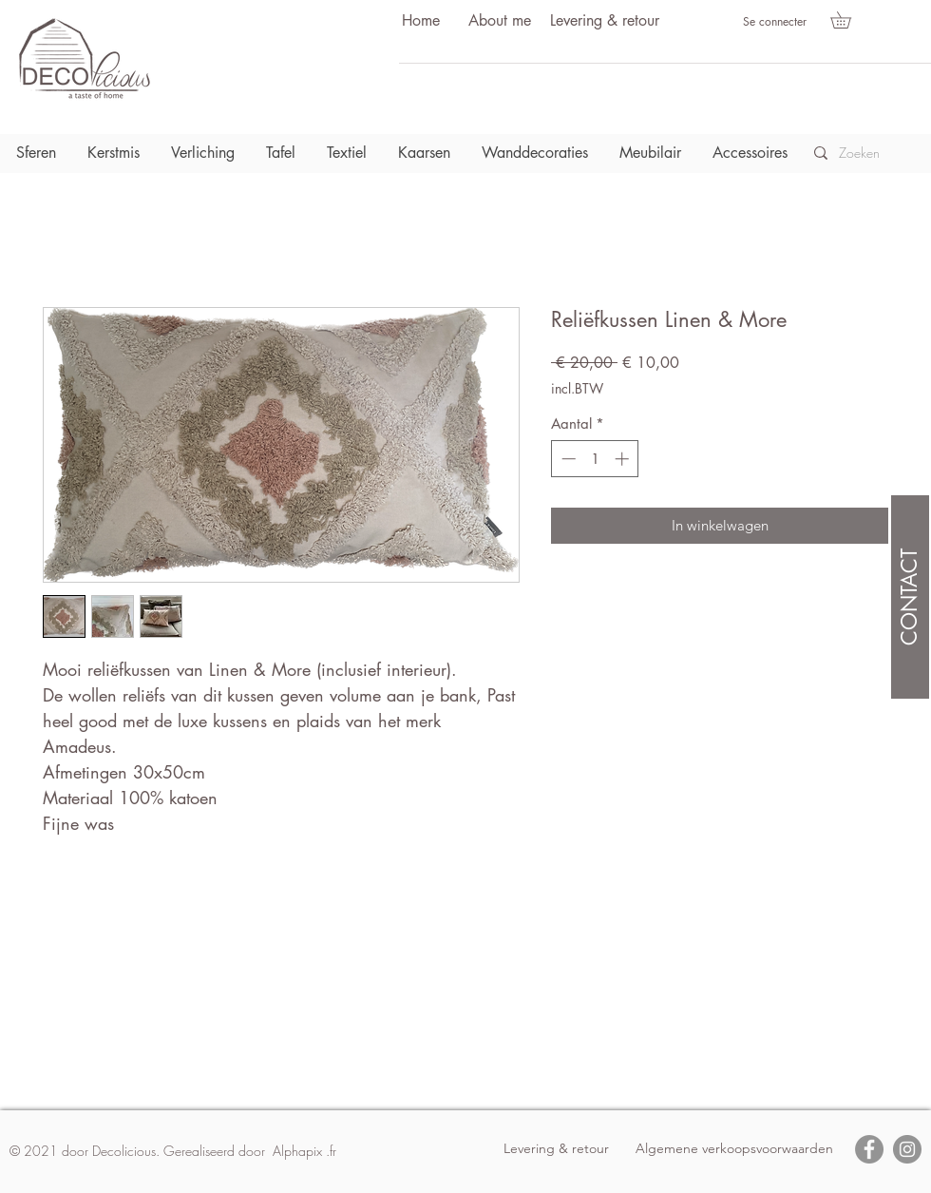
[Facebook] (869, 1149)
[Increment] (623, 458)
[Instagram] (907, 1149)
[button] (848, 20)
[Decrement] (567, 458)
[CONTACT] (910, 597)
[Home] (421, 21)
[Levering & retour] (604, 21)
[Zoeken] (865, 153)
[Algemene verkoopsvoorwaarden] (734, 1149)
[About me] (499, 21)
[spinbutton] (595, 458)
